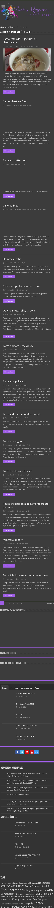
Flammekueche (12, 259)
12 (25, 263)
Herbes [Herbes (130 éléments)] (4, 899)
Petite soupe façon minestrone (21, 286)
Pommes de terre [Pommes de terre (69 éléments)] (14, 904)
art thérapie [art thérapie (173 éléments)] (44, 883)
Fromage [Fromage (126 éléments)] (39, 896)
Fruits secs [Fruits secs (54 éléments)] (46, 897)
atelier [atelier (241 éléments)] (4, 886)
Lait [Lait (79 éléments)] (9, 900)
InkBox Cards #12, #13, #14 (26, 726)
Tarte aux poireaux (14, 381)
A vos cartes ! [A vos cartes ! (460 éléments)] (17, 886)
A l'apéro (19, 105)
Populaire (14, 688)
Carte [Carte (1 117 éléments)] (5, 890)
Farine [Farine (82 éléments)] (3, 897)
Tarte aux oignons (14, 441)
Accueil (3, 27)
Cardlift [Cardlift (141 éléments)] (46, 886)
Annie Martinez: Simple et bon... (19, 795)
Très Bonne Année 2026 (25, 704)
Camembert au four (15, 101)
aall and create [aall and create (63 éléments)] (6, 883)
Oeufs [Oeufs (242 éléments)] (36, 899)
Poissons (31, 46)
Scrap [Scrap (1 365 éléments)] (38, 903)
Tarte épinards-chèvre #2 (18, 346)
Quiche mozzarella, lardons (19, 310)
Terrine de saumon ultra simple (22, 414)
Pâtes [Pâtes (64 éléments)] (23, 904)
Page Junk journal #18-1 (25, 736)
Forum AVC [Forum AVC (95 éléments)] (16, 897)
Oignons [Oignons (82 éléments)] (43, 900)
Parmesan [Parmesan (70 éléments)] (4, 904)
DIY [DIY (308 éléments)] (51, 890)
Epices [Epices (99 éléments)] (31, 894)
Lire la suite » (8, 92)
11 (30, 445)
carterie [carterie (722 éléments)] (15, 890)
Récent (4, 688)
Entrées (20, 46)
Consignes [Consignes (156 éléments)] (37, 890)
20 (27, 418)
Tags (37, 688)
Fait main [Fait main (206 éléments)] (47, 893)
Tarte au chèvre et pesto (17, 471)
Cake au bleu (11, 205)
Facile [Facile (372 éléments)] (38, 893)
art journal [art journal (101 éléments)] (16, 883)
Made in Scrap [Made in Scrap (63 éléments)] (27, 900)
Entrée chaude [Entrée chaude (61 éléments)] (24, 894)
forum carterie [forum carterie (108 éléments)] (27, 896)
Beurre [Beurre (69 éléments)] (28, 886)
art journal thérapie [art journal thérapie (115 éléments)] (29, 883)
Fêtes (25, 46)
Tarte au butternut (14, 160)
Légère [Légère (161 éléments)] (18, 899)
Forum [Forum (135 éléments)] (9, 896)
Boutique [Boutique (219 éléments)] (36, 886)
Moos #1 (19, 715)
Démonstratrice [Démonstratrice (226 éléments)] (10, 893)
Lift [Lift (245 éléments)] (13, 899)
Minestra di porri (13, 539)
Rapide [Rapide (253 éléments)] (29, 903)
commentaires (26, 688)
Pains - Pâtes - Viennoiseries (32, 209)
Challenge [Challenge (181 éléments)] (27, 890)
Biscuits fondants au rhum (25, 693)
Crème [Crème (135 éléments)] (46, 890)
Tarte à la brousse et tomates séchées (25, 575)
